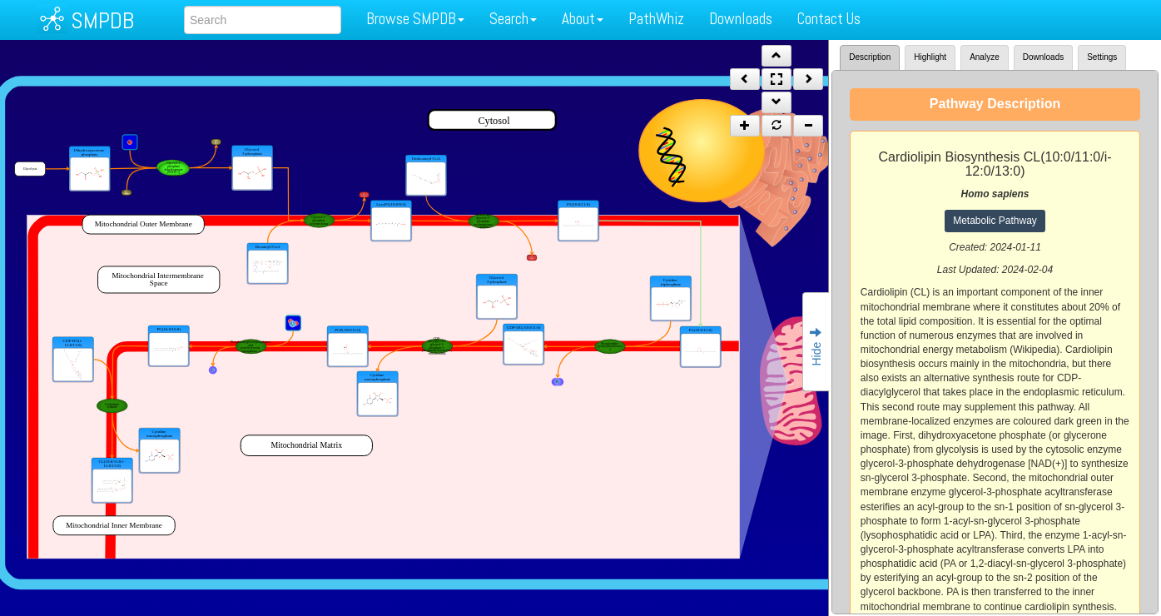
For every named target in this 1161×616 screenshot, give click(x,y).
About (582, 18)
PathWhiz (656, 18)
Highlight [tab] (930, 57)
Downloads (740, 18)
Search (513, 18)
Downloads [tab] (1043, 57)
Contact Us (829, 18)
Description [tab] (870, 57)
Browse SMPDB (415, 18)
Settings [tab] (1102, 57)
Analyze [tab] (985, 57)
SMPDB (102, 20)
